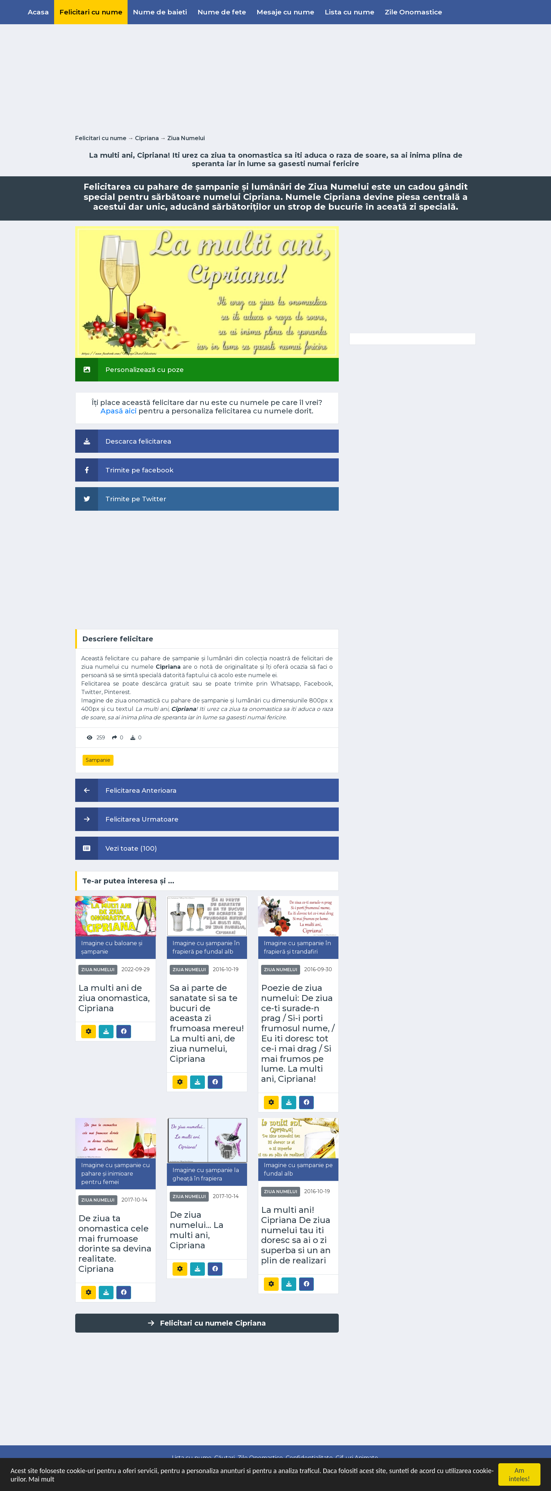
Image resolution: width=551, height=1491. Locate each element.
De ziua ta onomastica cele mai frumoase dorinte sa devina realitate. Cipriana (114, 1244)
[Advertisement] (275, 78)
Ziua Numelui (186, 138)
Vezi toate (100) (116, 848)
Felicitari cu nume (90, 12)
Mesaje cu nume (285, 12)
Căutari (224, 1457)
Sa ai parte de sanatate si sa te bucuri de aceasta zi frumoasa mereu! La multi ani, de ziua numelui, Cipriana (207, 1023)
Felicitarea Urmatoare (127, 819)
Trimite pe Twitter (120, 498)
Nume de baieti (160, 12)
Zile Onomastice (413, 12)
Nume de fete (221, 12)
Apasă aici (119, 411)
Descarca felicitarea (123, 441)
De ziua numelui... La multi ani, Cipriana (196, 1230)
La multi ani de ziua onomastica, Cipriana (114, 998)
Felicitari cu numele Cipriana (207, 1323)
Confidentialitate (309, 1457)
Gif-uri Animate (357, 1457)
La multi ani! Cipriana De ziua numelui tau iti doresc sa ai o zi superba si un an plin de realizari (296, 1235)
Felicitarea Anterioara (125, 790)
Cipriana (147, 138)
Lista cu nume (349, 12)
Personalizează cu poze (129, 369)
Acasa (38, 12)
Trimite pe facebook (124, 470)
